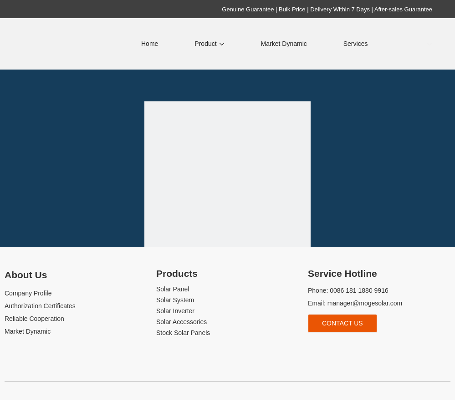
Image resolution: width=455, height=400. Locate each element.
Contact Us (342, 323)
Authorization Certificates (40, 306)
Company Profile (28, 293)
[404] (227, 184)
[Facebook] (313, 347)
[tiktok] (359, 347)
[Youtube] (344, 347)
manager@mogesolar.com (364, 303)
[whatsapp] (374, 347)
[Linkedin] (329, 347)
